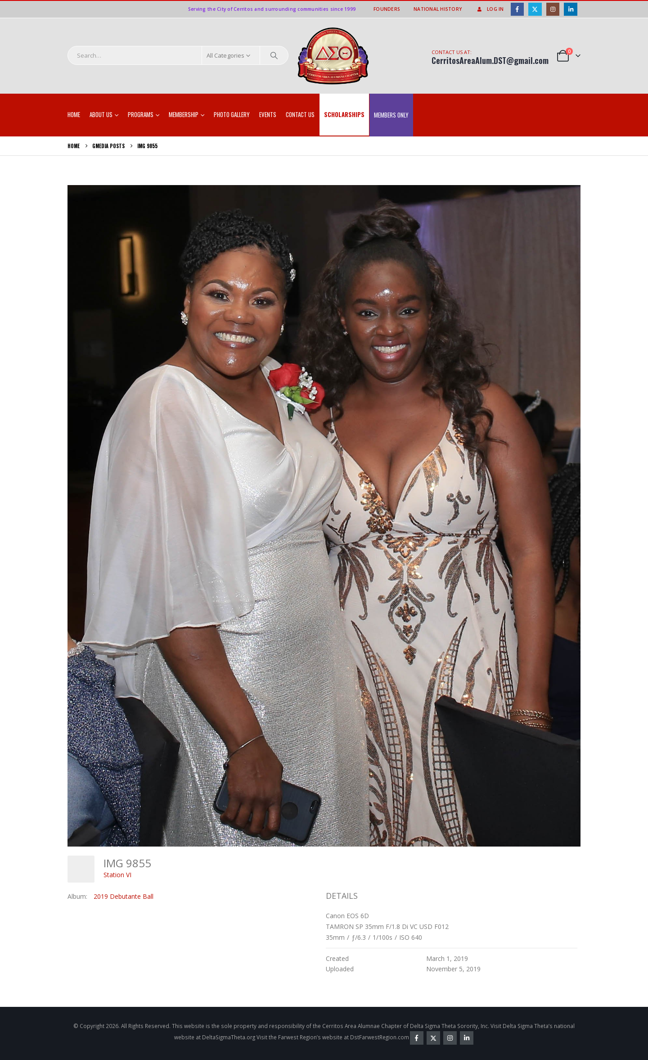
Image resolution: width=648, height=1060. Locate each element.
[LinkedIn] (570, 9)
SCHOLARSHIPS (344, 114)
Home (74, 114)
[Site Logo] (333, 56)
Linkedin (466, 1038)
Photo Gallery (232, 114)
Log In (489, 9)
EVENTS (267, 114)
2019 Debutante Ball (123, 896)
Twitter (433, 1038)
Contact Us (300, 114)
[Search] (274, 55)
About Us (101, 114)
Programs (140, 114)
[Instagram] (552, 9)
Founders (387, 9)
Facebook (416, 1038)
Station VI (117, 874)
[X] (534, 9)
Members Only (391, 114)
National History (438, 9)
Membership (183, 114)
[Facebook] (517, 9)
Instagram (450, 1038)
